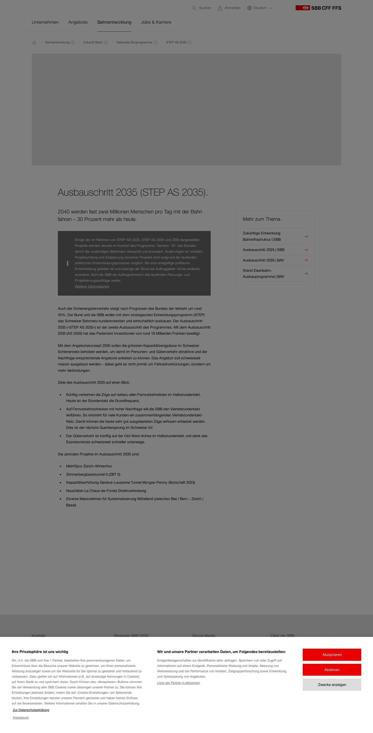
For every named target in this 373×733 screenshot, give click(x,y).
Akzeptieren (332, 655)
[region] (186, 685)
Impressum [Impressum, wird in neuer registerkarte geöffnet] (21, 717)
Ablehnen (332, 670)
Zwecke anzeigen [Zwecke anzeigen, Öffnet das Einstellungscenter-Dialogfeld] (332, 685)
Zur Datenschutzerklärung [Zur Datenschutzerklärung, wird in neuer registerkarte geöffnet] (31, 710)
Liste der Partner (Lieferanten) (178, 683)
